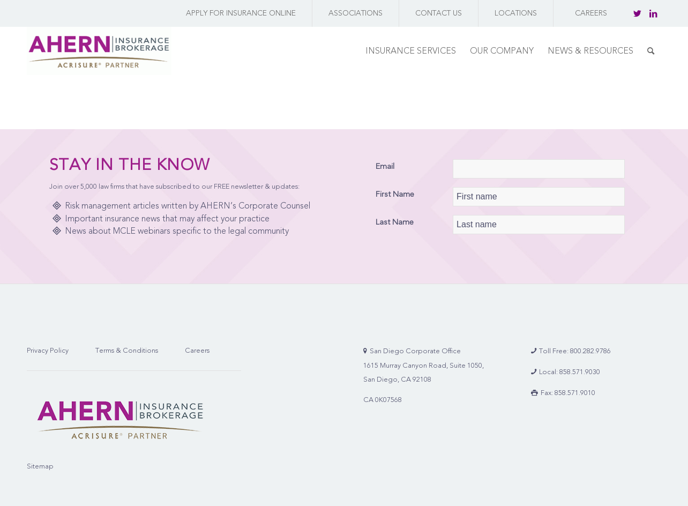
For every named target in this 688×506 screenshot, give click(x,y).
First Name (395, 194)
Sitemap (40, 466)
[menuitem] (238, 13)
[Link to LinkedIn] (653, 13)
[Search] (650, 51)
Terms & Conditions (126, 350)
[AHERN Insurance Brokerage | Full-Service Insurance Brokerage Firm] (99, 51)
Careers (197, 350)
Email (385, 166)
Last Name (395, 222)
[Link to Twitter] (637, 13)
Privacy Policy (48, 350)
